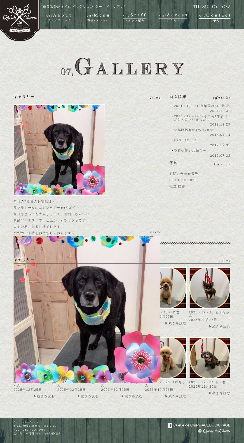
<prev (19, 232)
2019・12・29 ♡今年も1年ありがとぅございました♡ (201, 117)
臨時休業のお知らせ (190, 150)
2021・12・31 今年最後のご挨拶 (201, 106)
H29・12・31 (187, 140)
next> (155, 232)
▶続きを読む (176, 323)
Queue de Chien (196, 425)
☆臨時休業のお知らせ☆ (194, 130)
